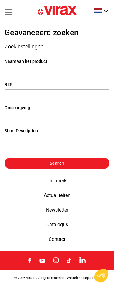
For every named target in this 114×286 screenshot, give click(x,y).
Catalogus (57, 224)
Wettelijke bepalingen (83, 278)
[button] (101, 10)
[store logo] (57, 11)
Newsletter (57, 210)
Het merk (57, 181)
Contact (57, 239)
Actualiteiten (57, 195)
